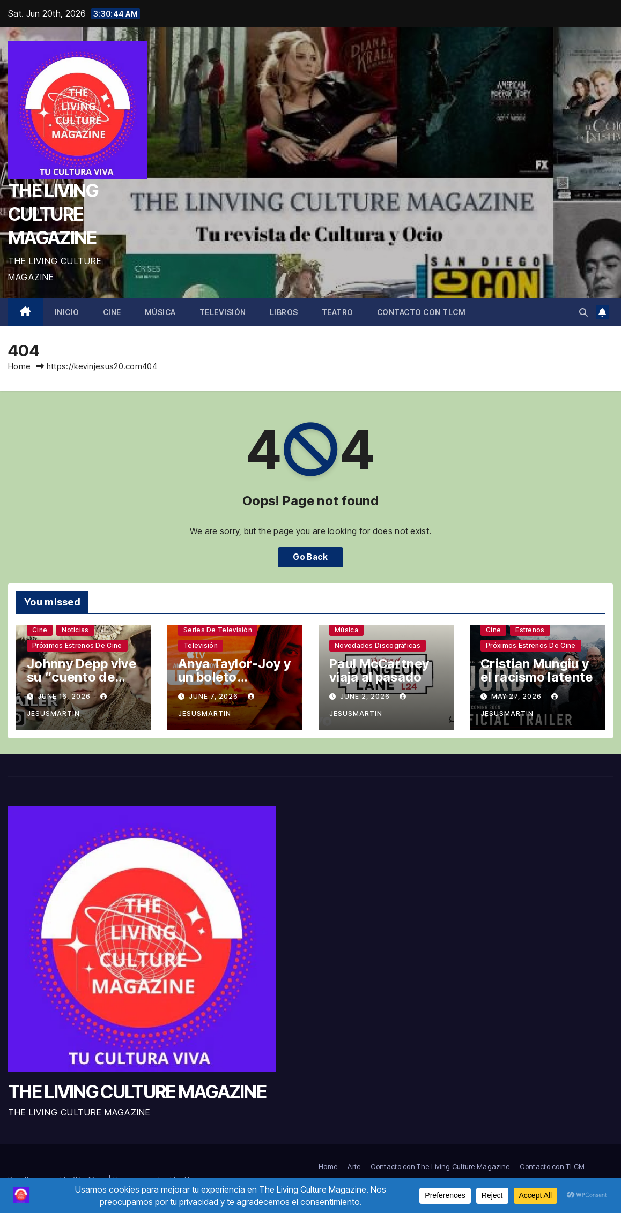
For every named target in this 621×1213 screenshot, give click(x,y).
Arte (354, 1166)
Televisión (222, 312)
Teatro (337, 312)
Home (19, 366)
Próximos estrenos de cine (77, 645)
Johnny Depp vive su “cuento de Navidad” (81, 677)
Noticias (75, 630)
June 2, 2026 (366, 696)
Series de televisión (217, 630)
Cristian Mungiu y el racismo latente (536, 670)
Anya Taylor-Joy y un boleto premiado (234, 677)
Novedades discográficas (377, 645)
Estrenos (529, 630)
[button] (583, 312)
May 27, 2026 (517, 696)
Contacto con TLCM (421, 312)
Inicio (67, 312)
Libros (284, 312)
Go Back (310, 557)
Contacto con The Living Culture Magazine (440, 1166)
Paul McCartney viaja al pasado (379, 670)
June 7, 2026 (214, 696)
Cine (112, 312)
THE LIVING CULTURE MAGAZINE (53, 214)
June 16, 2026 (65, 696)
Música (160, 312)
